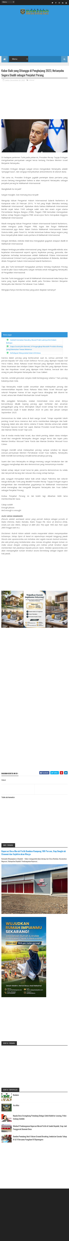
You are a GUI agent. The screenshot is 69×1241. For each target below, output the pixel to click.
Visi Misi (16, 1001)
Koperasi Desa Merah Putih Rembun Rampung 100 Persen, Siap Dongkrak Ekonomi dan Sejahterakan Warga (33, 748)
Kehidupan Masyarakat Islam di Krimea (25, 353)
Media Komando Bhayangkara (41, 1215)
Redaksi (16, 990)
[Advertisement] (34, 36)
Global (31, 80)
